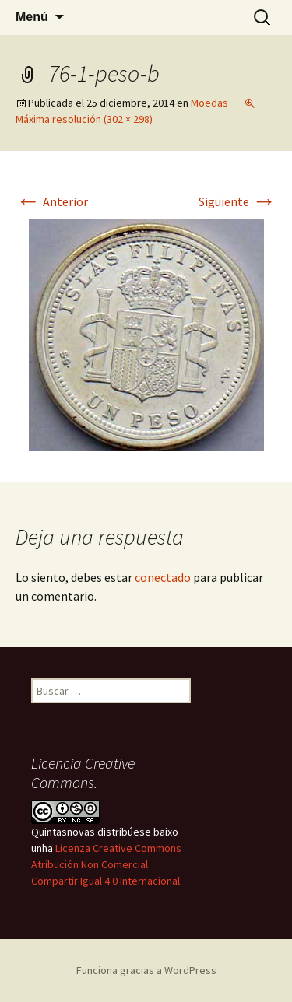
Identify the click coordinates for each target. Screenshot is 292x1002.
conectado (163, 577)
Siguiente (237, 201)
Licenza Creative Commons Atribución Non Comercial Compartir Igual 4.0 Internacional (106, 864)
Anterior (52, 201)
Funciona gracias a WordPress (146, 970)
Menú (32, 16)
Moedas (209, 103)
